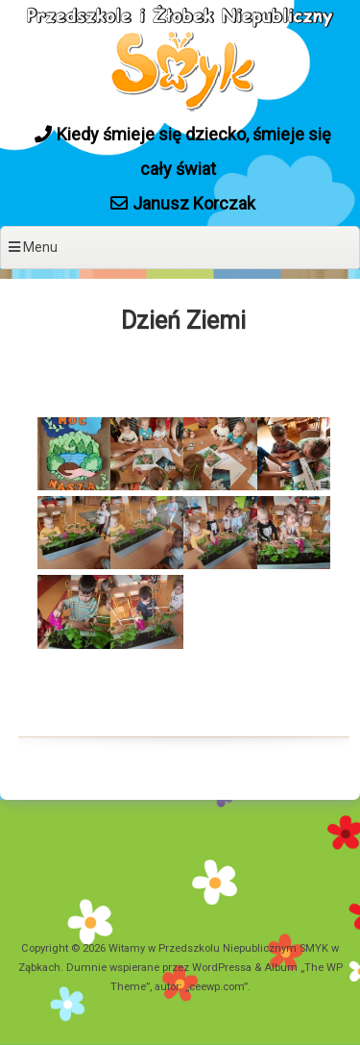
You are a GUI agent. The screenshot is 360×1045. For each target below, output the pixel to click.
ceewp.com (216, 987)
